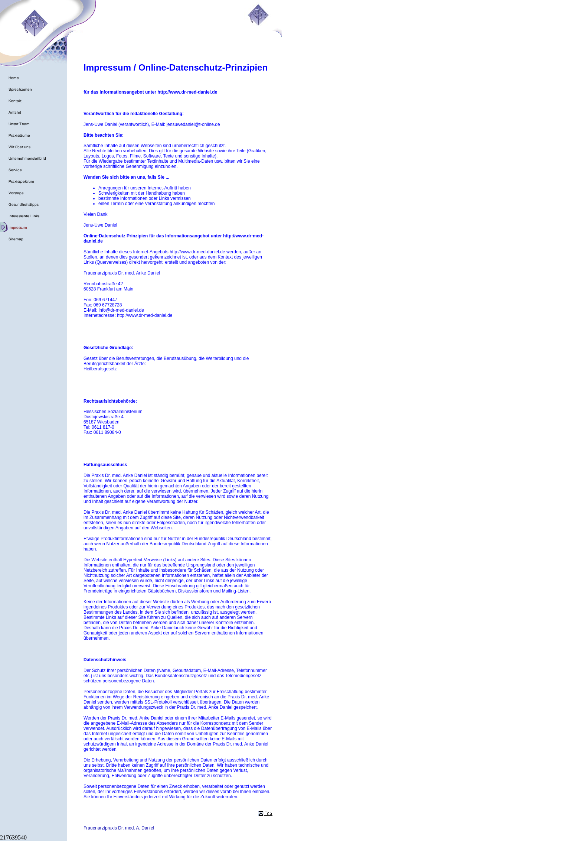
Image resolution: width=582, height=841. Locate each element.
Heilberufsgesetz (100, 368)
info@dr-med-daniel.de (121, 310)
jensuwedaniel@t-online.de (193, 124)
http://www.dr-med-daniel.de (197, 251)
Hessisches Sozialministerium (113, 411)
